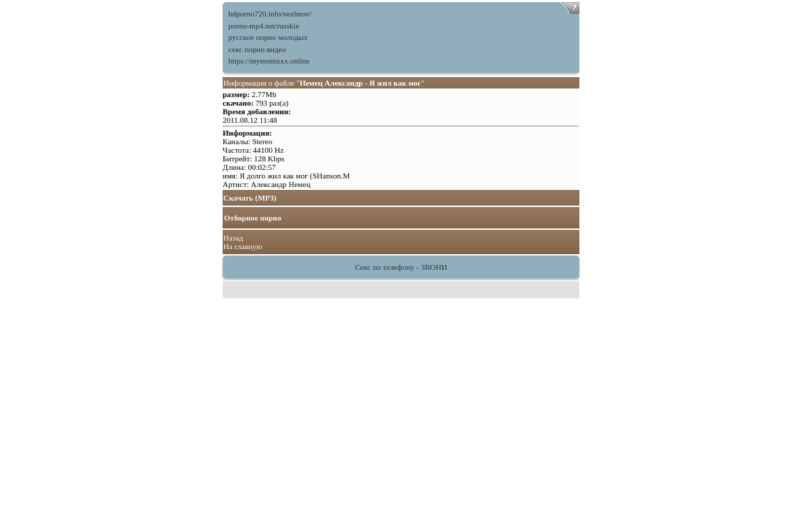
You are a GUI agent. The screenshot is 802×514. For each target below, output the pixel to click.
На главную (243, 246)
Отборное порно (252, 217)
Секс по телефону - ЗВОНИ (401, 267)
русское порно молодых (268, 37)
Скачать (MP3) (250, 197)
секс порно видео (257, 49)
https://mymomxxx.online (269, 60)
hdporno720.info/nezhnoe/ (269, 13)
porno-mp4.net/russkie (263, 25)
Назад (233, 237)
